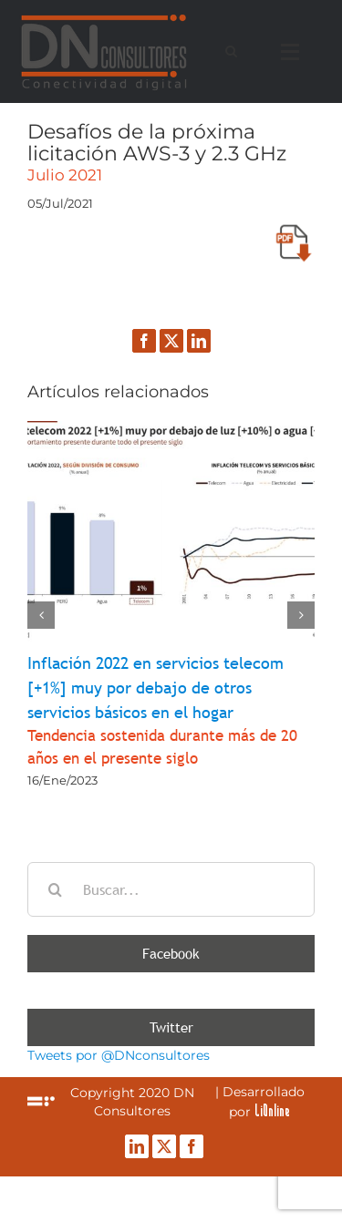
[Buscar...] (171, 889)
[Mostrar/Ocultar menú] (294, 52)
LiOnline (272, 1110)
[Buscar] (54, 889)
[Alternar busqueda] (231, 51)
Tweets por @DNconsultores (118, 1055)
